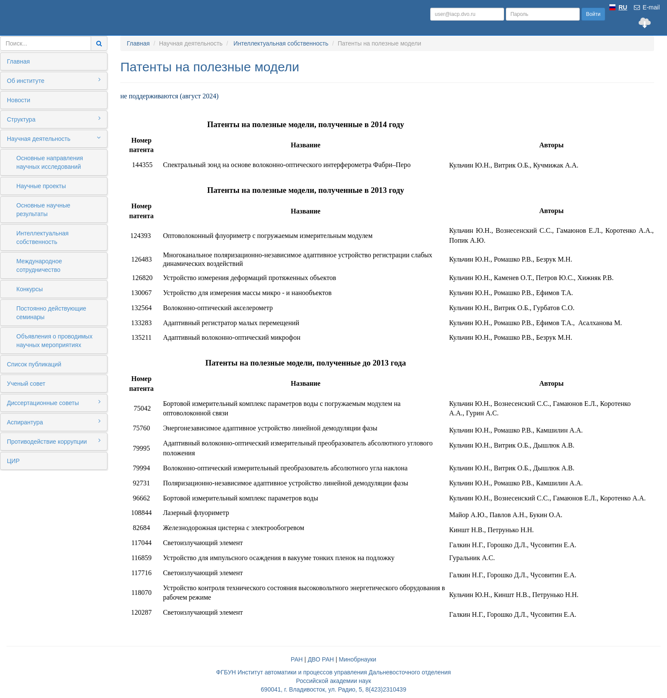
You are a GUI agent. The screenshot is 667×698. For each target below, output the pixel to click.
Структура (54, 119)
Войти (593, 14)
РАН (297, 659)
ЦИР (13, 460)
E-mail (646, 7)
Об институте (54, 80)
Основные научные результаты (43, 209)
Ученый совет (26, 383)
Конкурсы (29, 289)
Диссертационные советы (54, 402)
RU (622, 7)
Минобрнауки (357, 659)
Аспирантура (54, 422)
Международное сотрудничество (39, 265)
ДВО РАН (321, 659)
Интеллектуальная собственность (42, 237)
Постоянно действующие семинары (51, 312)
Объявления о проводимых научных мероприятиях (54, 340)
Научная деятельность (54, 138)
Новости (18, 100)
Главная (18, 61)
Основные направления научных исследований (49, 162)
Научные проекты (41, 186)
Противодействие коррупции (54, 441)
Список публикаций (34, 364)
